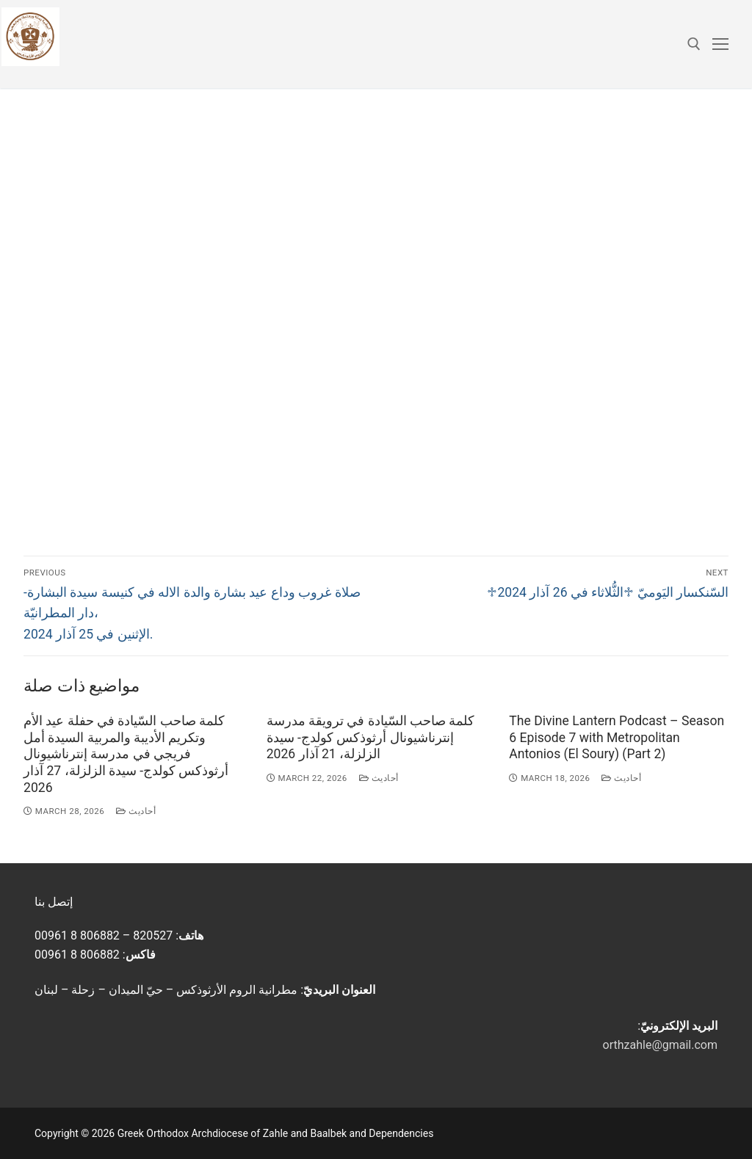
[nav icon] (720, 44)
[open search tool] (694, 44)
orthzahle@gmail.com (660, 1045)
